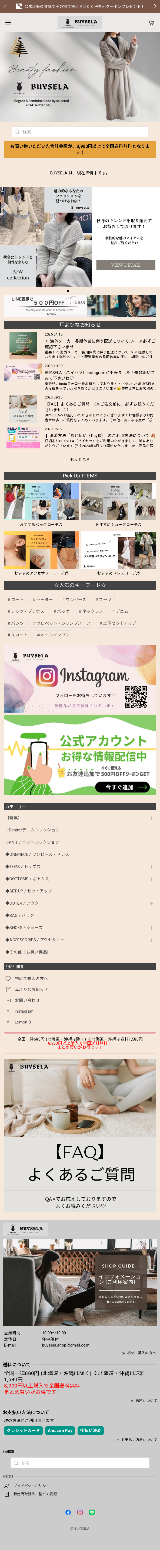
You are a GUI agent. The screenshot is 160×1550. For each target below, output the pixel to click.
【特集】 (13, 818)
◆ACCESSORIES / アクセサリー (35, 940)
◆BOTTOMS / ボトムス (27, 879)
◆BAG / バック (19, 915)
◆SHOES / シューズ (24, 928)
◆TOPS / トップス (23, 867)
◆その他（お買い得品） (28, 952)
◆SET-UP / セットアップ (28, 891)
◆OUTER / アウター (24, 903)
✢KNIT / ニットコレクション (32, 842)
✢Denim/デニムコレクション (32, 830)
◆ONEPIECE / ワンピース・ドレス (37, 854)
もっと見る (80, 459)
